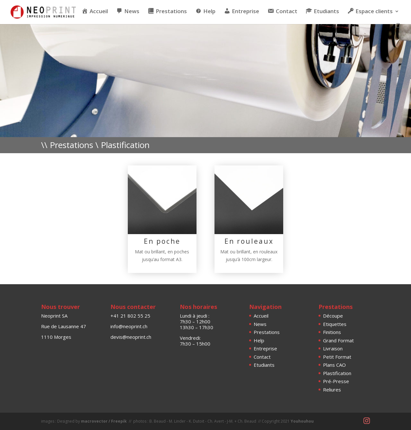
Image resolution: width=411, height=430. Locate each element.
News (260, 324)
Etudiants (264, 365)
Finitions (332, 332)
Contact (262, 357)
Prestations (267, 332)
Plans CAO (334, 365)
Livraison (333, 348)
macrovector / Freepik (104, 421)
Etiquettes (334, 324)
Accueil (261, 315)
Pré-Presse (336, 381)
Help (259, 340)
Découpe (333, 315)
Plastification (337, 373)
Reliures (332, 389)
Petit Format (337, 357)
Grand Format (338, 340)
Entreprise (265, 348)
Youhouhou (302, 421)
